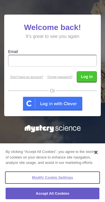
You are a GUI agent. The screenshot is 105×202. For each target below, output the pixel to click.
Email (13, 51)
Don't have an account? (26, 77)
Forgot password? (60, 77)
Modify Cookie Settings (52, 181)
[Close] (96, 156)
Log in (87, 76)
